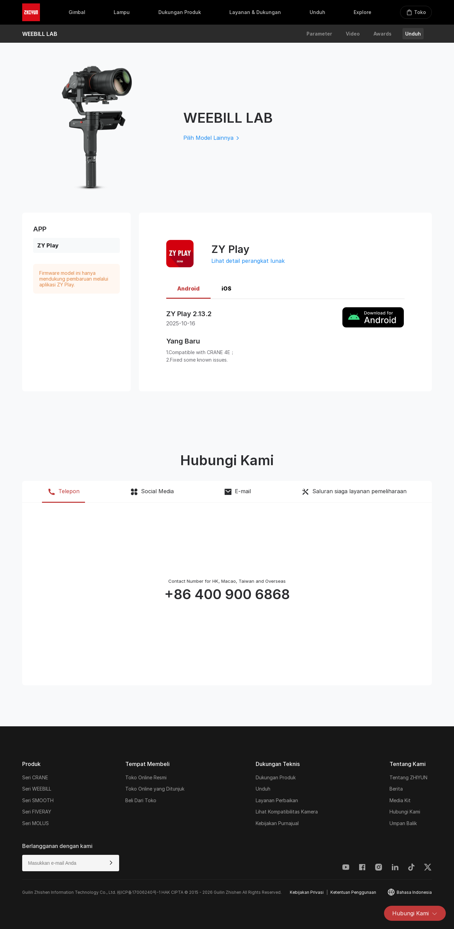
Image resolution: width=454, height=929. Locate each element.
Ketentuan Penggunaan (353, 892)
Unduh (413, 34)
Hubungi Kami (415, 913)
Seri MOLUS (35, 823)
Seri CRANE (35, 777)
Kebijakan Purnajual (277, 823)
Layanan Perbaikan (277, 800)
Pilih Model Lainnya (211, 137)
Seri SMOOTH (38, 800)
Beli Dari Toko (140, 800)
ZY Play (48, 245)
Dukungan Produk (276, 777)
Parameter (319, 34)
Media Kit (400, 800)
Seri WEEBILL (36, 789)
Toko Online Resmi (146, 777)
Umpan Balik (403, 823)
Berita (396, 789)
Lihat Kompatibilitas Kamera (287, 811)
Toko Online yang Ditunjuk (154, 789)
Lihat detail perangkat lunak (248, 260)
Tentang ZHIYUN (408, 777)
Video (353, 34)
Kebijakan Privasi (307, 892)
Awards (382, 34)
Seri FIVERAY (36, 811)
